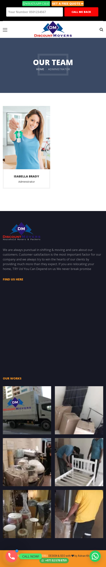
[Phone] (11, 556)
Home (40, 69)
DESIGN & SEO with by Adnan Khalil (71, 555)
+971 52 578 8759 (54, 560)
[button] (95, 556)
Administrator (26, 181)
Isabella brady (26, 176)
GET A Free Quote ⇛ (67, 3)
